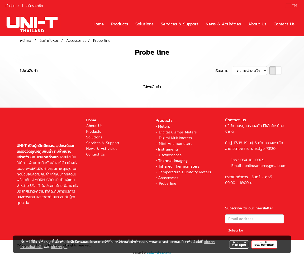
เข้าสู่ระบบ (12, 5)
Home (98, 24)
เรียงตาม (224, 70)
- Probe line (166, 183)
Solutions (144, 24)
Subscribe (235, 230)
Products (119, 24)
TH (291, 6)
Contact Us (284, 24)
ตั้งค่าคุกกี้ (239, 244)
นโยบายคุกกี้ (59, 247)
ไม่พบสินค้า (29, 70)
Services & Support (179, 24)
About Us (257, 24)
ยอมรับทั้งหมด (264, 244)
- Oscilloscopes (168, 155)
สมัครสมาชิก (34, 5)
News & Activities (223, 24)
